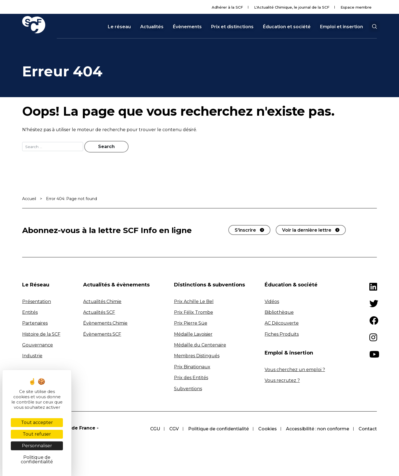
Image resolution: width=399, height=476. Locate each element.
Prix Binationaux (192, 367)
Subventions (188, 389)
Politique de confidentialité (216, 429)
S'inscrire (245, 230)
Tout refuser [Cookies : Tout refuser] (37, 434)
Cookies (266, 429)
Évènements (187, 27)
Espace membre (356, 7)
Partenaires (35, 323)
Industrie (32, 356)
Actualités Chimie (102, 302)
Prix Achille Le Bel (194, 302)
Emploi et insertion (341, 27)
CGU (152, 429)
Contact (368, 429)
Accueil (29, 199)
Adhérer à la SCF (227, 7)
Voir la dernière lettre (306, 230)
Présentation (36, 302)
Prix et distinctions (232, 27)
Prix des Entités (191, 378)
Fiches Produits (282, 334)
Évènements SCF (102, 334)
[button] (374, 26)
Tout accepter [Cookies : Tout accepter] (37, 422)
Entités (30, 312)
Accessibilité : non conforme (317, 429)
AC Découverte (282, 323)
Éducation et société (287, 27)
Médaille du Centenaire (200, 345)
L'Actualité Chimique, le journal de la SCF (291, 7)
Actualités (151, 27)
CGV (171, 429)
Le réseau (119, 27)
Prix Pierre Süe (190, 323)
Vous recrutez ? (282, 381)
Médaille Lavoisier (193, 334)
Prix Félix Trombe (193, 312)
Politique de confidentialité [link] (37, 459)
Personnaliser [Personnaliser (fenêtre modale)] (37, 445)
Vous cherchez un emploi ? (295, 370)
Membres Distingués (196, 356)
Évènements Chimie (105, 323)
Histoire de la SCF (41, 334)
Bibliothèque (279, 312)
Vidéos (272, 302)
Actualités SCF (99, 312)
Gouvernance (37, 345)
